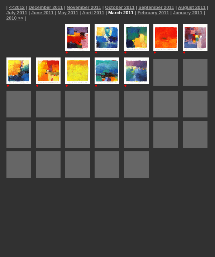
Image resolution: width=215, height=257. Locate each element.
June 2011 (42, 12)
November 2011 (84, 7)
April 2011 (93, 12)
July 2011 (17, 12)
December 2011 (46, 7)
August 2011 (191, 7)
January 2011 (187, 12)
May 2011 (68, 12)
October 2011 (119, 7)
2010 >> (15, 18)
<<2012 (17, 7)
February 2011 (153, 12)
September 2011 (156, 7)
